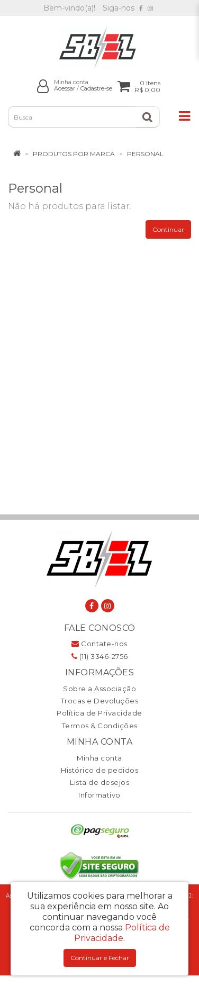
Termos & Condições (100, 725)
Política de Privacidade (99, 713)
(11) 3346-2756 (99, 656)
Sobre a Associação (99, 688)
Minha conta (99, 758)
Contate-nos (99, 643)
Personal (145, 154)
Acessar (64, 88)
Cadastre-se (96, 88)
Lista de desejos (99, 782)
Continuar (168, 229)
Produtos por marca (74, 154)
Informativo (99, 795)
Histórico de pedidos (99, 770)
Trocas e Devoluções (100, 700)
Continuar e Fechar (99, 958)
